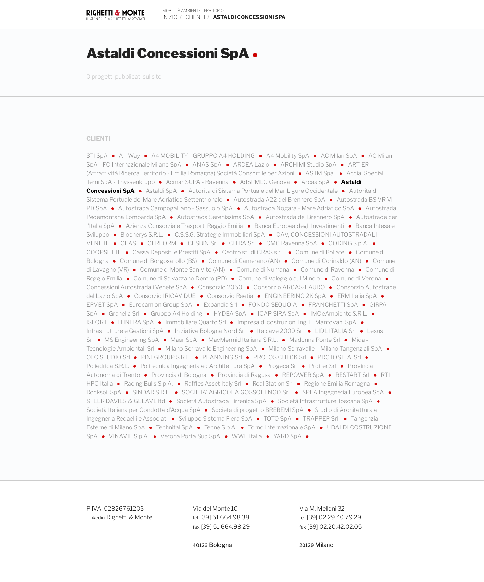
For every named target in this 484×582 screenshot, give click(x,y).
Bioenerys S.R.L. (142, 234)
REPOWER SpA (303, 374)
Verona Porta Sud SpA (191, 436)
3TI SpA (97, 155)
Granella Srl (125, 313)
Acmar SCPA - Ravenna (198, 182)
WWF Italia (247, 436)
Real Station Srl (273, 383)
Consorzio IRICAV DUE (165, 295)
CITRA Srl (242, 243)
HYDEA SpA (231, 313)
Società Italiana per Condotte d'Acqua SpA (144, 409)
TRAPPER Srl (322, 418)
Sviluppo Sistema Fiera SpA (216, 418)
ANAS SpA (207, 164)
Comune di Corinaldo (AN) (327, 260)
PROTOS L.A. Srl (339, 357)
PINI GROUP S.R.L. (166, 357)
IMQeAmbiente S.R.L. (339, 313)
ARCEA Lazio (251, 164)
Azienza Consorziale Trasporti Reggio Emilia (185, 225)
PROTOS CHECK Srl (280, 357)
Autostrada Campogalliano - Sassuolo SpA (176, 208)
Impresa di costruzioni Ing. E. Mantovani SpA (297, 322)
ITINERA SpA (136, 322)
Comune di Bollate (320, 252)
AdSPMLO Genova (265, 182)
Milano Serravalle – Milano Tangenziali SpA (325, 348)
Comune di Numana (263, 269)
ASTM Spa (320, 173)
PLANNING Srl (222, 357)
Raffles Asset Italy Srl (213, 383)
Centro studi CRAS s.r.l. (253, 252)
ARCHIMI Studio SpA (309, 164)
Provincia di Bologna (179, 374)
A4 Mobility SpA (288, 155)
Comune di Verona (356, 278)
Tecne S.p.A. (221, 427)
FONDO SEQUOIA (273, 304)
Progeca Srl (282, 366)
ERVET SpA (102, 304)
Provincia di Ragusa (245, 374)
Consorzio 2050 (220, 287)
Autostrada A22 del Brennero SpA (280, 199)
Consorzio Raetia (230, 295)
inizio (169, 17)
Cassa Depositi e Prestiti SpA (172, 252)
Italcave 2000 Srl (281, 331)
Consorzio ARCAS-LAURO (290, 287)
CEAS (128, 243)
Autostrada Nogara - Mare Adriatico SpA (299, 208)
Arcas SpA (316, 182)
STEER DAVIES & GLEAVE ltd (126, 401)
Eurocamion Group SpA (161, 304)
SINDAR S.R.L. (152, 392)
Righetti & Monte (129, 517)
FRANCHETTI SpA (333, 304)
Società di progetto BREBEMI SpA (258, 409)
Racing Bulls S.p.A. (149, 383)
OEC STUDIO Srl (108, 357)
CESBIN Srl (203, 243)
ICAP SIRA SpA (279, 313)
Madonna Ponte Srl (315, 339)
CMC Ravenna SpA (292, 243)
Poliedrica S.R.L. (108, 366)
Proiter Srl (323, 366)
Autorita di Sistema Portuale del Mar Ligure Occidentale (263, 190)
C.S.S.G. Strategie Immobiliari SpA (220, 234)
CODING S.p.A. (349, 243)
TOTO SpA (278, 418)
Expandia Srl (221, 304)
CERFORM (162, 243)
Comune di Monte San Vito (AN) (183, 269)
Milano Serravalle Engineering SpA (211, 348)
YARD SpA (288, 436)
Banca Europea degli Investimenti (299, 225)
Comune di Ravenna (328, 269)
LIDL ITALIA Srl (336, 331)
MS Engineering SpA (132, 339)
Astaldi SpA (162, 190)
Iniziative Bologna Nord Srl (211, 331)
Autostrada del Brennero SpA (306, 217)
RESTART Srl (353, 374)
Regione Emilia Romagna (337, 383)
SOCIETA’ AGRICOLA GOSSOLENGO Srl (237, 392)
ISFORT (97, 322)
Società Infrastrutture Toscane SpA (326, 401)
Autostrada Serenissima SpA (216, 217)
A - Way (130, 155)
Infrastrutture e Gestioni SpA (125, 331)
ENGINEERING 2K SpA (296, 295)
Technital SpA (175, 427)
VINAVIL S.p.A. (129, 436)
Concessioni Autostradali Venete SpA (137, 287)
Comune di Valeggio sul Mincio (279, 278)
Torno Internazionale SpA (282, 427)
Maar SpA (184, 339)
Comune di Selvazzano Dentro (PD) (180, 278)
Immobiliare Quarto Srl (196, 322)
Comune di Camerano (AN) (244, 260)
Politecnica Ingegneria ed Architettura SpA (198, 366)
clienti (195, 17)
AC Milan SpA (339, 155)
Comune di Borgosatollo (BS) (159, 260)
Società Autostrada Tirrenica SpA (222, 401)
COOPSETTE (104, 252)
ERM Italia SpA (357, 295)
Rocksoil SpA (104, 392)
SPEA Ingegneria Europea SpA (343, 392)
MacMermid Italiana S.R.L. (243, 339)
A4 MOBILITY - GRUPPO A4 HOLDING (203, 155)
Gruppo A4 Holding (177, 313)
